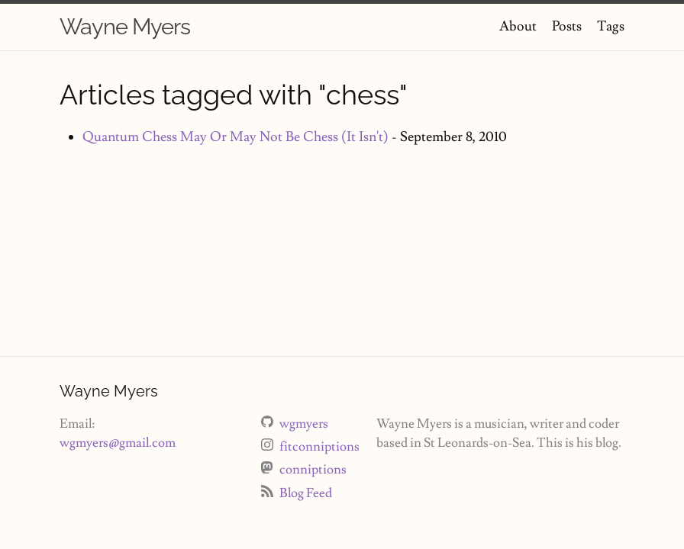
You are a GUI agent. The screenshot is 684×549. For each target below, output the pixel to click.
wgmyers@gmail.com (118, 443)
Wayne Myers (125, 27)
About (518, 26)
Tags (610, 26)
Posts (567, 26)
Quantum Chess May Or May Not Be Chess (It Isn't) (235, 137)
